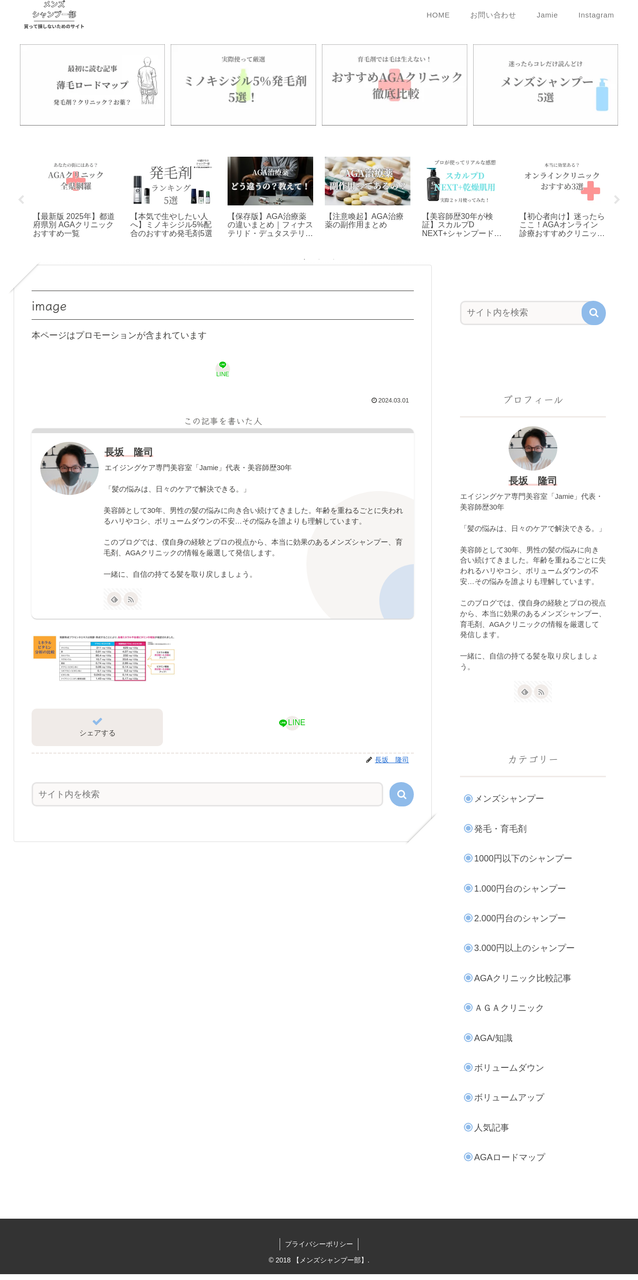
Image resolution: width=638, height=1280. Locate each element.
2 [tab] (319, 260)
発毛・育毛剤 (500, 830)
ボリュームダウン (509, 1069)
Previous (21, 201)
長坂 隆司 (129, 453)
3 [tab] (333, 260)
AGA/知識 (493, 1039)
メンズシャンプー (509, 800)
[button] (402, 795)
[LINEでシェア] (222, 370)
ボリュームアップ (509, 1098)
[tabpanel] (76, 199)
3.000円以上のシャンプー (524, 949)
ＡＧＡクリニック (509, 1009)
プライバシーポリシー (319, 1245)
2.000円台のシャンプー (520, 919)
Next (617, 201)
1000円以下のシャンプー (523, 859)
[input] (207, 795)
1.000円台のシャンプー (520, 890)
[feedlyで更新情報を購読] (114, 600)
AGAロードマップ (509, 1158)
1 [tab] (304, 260)
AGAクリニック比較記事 (522, 979)
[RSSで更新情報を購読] (130, 600)
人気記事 (491, 1129)
